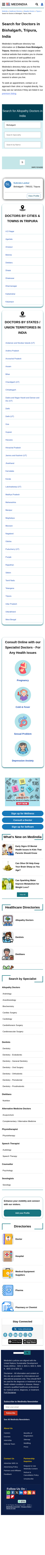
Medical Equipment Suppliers (25, 1273)
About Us (8, 1428)
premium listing (9, 93)
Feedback (8, 1474)
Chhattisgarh (10, 390)
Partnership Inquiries (29, 1459)
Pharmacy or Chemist (26, 1307)
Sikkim (8, 573)
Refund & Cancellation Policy (31, 1473)
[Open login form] (42, 4)
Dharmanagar (11, 286)
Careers (7, 1433)
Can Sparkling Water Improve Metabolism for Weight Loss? (27, 883)
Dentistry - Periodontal (12, 1080)
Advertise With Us (11, 1463)
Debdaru (9, 263)
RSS (29, 1492)
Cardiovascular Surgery (13, 1031)
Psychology (8, 1170)
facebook (12, 1492)
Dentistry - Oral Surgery (13, 1067)
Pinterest (25, 1492)
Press (26, 1447)
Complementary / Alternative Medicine (19, 1121)
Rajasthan (9, 565)
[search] (18, 1353)
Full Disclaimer (10, 1393)
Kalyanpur (9, 302)
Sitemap (27, 1439)
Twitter (17, 1492)
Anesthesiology (9, 1000)
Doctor (18, 1239)
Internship (8, 1440)
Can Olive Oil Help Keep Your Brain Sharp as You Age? (27, 866)
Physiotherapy (9, 1136)
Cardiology (7, 1019)
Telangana (9, 588)
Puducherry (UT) (12, 549)
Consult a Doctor (22, 820)
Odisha (8, 541)
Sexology (7, 1185)
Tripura (38, 11)
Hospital (19, 1256)
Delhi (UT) (9, 416)
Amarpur (9, 247)
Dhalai (8, 270)
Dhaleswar (9, 278)
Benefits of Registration (28, 1434)
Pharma (19, 1290)
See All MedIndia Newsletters (17, 1419)
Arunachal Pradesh (13, 359)
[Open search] (37, 4)
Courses (7, 1437)
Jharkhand (9, 463)
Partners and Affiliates (12, 1470)
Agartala (8, 239)
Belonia (8, 255)
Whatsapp (8, 1492)
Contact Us (9, 1458)
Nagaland (9, 534)
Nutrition (6, 1101)
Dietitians (20, 954)
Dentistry (6, 1048)
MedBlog (27, 1443)
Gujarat (8, 432)
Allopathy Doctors (28, 11)
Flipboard (12, 1497)
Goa (7, 424)
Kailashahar (10, 294)
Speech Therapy (10, 1156)
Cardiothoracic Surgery (13, 1025)
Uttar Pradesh (11, 604)
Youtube (33, 1492)
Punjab (8, 557)
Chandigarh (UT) (12, 382)
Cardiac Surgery (10, 1013)
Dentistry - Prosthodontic (13, 1086)
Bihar (7, 374)
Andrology (7, 994)
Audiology (7, 1150)
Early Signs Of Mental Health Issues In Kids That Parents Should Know (28, 849)
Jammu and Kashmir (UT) (16, 455)
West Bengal (10, 620)
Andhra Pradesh (12, 351)
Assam (8, 366)
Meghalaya (10, 518)
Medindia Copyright (13, 1507)
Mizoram (9, 526)
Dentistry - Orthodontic (12, 1074)
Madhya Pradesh (12, 495)
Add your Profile (22, 1213)
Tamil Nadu (10, 580)
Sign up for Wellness (22, 813)
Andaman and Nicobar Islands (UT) (20, 343)
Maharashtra (10, 502)
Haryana (8, 440)
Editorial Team (9, 1444)
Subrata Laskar (21, 183)
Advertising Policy (11, 1467)
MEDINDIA (16, 4)
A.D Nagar (9, 231)
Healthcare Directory (15, 11)
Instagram (8, 1497)
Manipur (8, 510)
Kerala (8, 479)
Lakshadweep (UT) (13, 487)
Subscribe (10, 1413)
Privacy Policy (26, 1507)
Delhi (7, 409)
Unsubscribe (28, 1479)
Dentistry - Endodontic (12, 1055)
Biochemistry (8, 1006)
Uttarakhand (10, 612)
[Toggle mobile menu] (3, 4)
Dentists (19, 937)
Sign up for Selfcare (23, 827)
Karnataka (9, 471)
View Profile (33, 196)
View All (22, 895)
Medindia (5, 11)
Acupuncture (8, 1115)
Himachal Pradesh (13, 448)
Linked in (21, 1492)
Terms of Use (11, 1508)
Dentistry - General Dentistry (15, 1061)
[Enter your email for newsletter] (22, 1407)
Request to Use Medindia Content (31, 1467)
